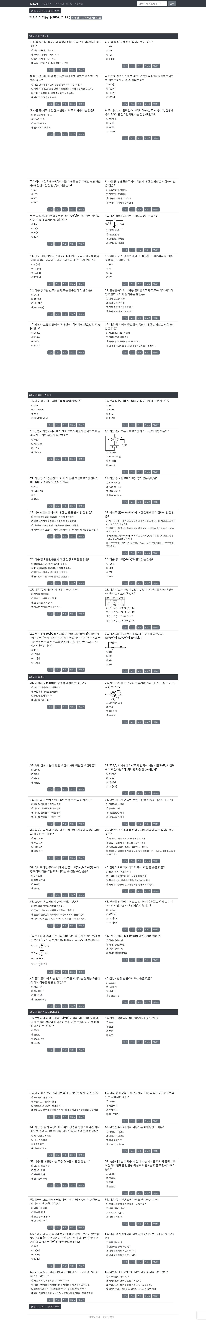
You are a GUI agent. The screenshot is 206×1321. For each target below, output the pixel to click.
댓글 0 (81, 70)
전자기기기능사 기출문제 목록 (45, 11)
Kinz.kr (34, 3)
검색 (172, 3)
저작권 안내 (94, 1317)
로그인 (69, 3)
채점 (50, 70)
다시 (57, 70)
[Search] (152, 3)
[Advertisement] (103, 27)
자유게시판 (58, 3)
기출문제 (45, 3)
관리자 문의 (108, 1317)
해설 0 (72, 70)
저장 (64, 70)
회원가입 (78, 3)
